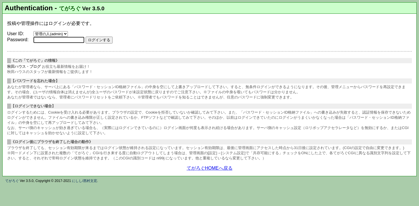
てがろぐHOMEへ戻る (210, 168)
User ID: (15, 33)
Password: (18, 39)
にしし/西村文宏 (84, 181)
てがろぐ (70, 8)
